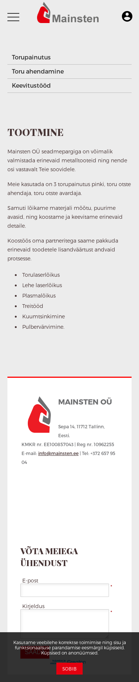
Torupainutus (31, 57)
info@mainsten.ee (58, 453)
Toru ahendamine (38, 71)
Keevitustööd (31, 85)
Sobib (69, 668)
